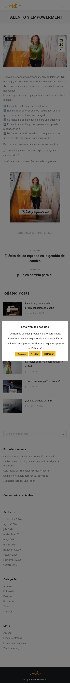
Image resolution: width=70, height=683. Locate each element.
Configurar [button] (21, 354)
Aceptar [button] (34, 354)
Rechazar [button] (48, 354)
